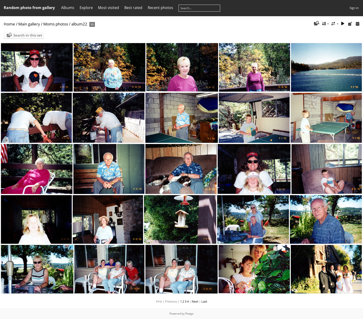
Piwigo (189, 314)
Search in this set (27, 35)
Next (195, 301)
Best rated (133, 7)
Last (204, 301)
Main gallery (29, 24)
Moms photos (55, 24)
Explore (86, 7)
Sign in (354, 8)
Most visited (108, 7)
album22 (79, 24)
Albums (67, 7)
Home (9, 24)
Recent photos (160, 7)
